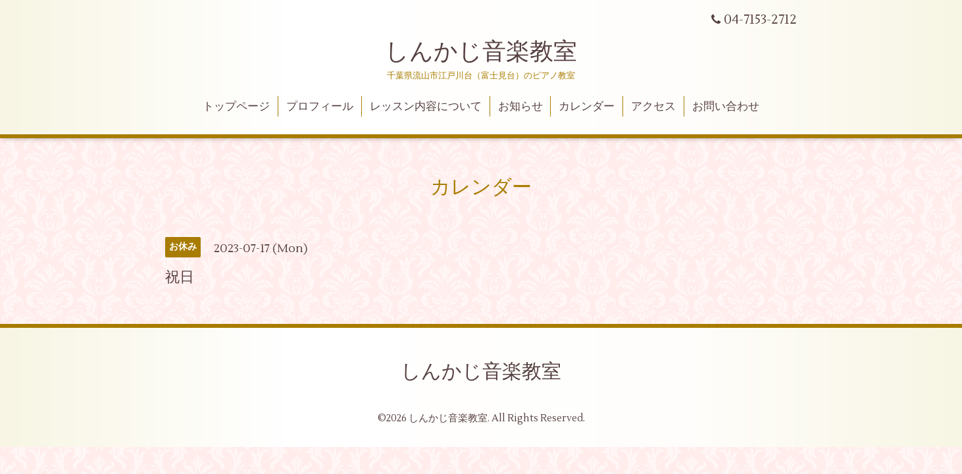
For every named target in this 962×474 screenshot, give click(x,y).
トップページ (236, 106)
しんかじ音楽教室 (481, 52)
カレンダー (587, 106)
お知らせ (520, 106)
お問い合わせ (725, 106)
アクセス (653, 106)
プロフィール (319, 106)
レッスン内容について (426, 106)
